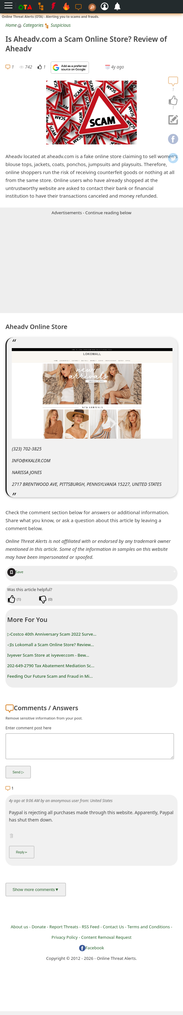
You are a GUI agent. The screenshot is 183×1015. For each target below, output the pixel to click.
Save (15, 571)
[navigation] (173, 101)
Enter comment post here (28, 728)
